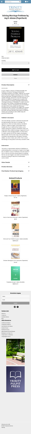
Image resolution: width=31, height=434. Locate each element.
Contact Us (4, 315)
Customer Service (5, 317)
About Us (3, 313)
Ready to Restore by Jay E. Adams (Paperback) (15, 195)
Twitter (15, 307)
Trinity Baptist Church (6, 336)
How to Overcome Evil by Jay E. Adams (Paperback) (15, 217)
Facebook (18, 307)
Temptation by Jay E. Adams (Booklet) (15, 282)
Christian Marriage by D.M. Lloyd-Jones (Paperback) (15, 260)
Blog (2, 318)
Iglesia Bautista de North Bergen (8, 331)
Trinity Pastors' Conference (7, 334)
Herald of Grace (5, 328)
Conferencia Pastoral (6, 322)
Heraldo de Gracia (5, 329)
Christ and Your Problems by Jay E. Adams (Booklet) (15, 239)
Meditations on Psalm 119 (7, 333)
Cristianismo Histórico (6, 324)
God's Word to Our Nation (7, 326)
